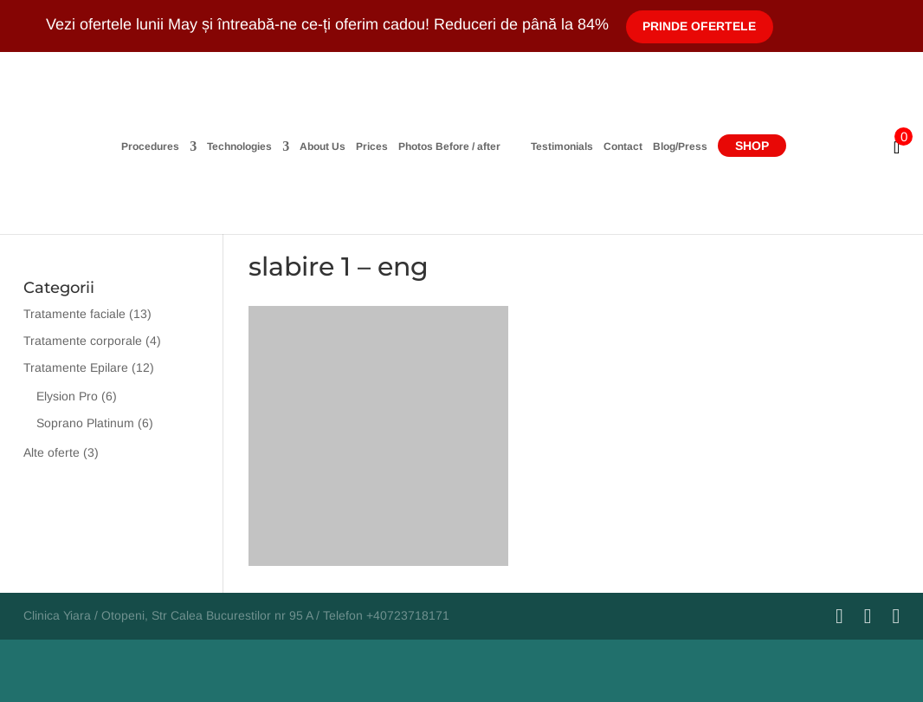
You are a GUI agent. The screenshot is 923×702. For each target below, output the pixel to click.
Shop (819, 146)
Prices (305, 147)
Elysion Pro (67, 396)
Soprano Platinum (85, 423)
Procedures (84, 147)
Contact (689, 147)
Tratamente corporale (82, 341)
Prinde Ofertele (700, 26)
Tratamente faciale (74, 314)
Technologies (172, 147)
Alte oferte (51, 452)
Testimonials (628, 147)
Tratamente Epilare (75, 367)
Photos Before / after (383, 147)
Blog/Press (747, 147)
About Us (256, 147)
